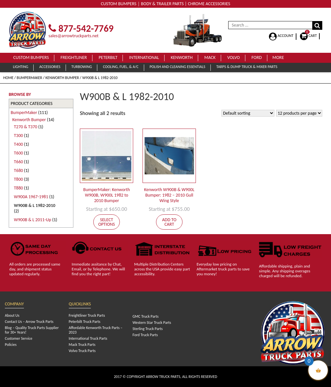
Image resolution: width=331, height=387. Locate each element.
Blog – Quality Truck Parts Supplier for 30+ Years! (32, 330)
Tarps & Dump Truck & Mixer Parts (246, 66)
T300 (18, 135)
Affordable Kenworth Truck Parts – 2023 (96, 330)
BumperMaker (29, 77)
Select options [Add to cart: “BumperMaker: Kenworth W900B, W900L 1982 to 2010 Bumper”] (106, 222)
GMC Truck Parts (145, 316)
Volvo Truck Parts (82, 350)
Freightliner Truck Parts (87, 315)
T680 (18, 170)
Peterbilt (108, 57)
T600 (18, 153)
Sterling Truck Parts (148, 328)
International (144, 57)
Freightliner (73, 57)
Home (8, 77)
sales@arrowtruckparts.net (73, 36)
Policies (10, 344)
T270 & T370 (25, 127)
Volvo (233, 57)
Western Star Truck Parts (152, 322)
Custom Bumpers (31, 57)
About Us (12, 315)
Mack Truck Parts (82, 344)
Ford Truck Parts (145, 335)
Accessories (49, 66)
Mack (210, 57)
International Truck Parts (88, 338)
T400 (18, 144)
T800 (18, 179)
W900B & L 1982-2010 (34, 205)
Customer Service (18, 338)
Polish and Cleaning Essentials (177, 66)
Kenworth (182, 57)
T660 (18, 162)
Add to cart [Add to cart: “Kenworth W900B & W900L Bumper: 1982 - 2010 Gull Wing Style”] (169, 222)
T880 (18, 188)
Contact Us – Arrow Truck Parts (29, 321)
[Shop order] (247, 113)
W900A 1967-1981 (31, 196)
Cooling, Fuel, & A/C (120, 66)
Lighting (20, 66)
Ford (256, 57)
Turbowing (81, 66)
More (278, 57)
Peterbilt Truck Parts (85, 321)
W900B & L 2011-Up (32, 219)
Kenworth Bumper (62, 77)
